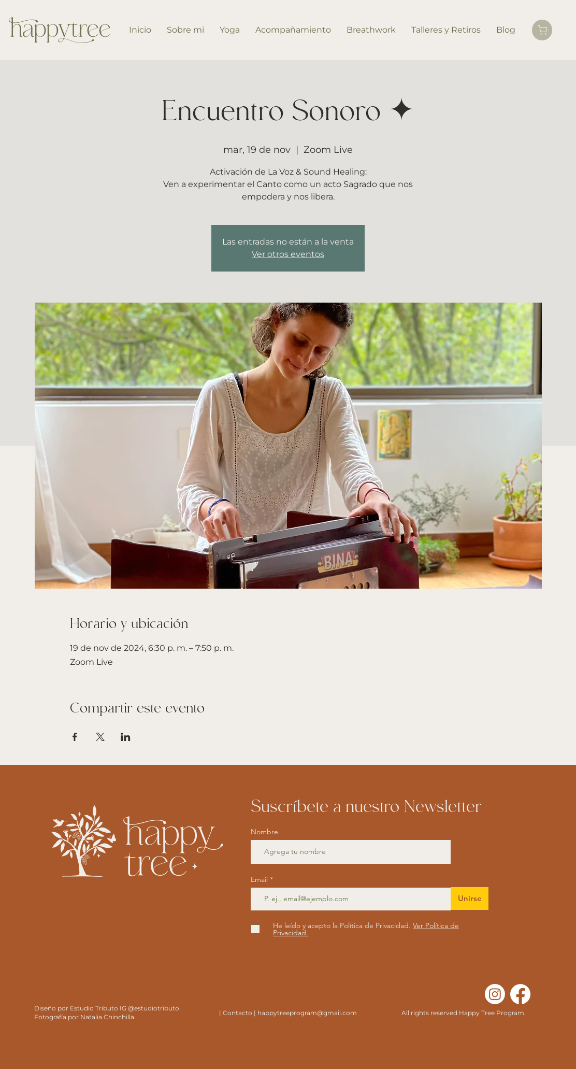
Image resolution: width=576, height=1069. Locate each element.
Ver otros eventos (288, 254)
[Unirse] (469, 898)
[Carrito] (542, 30)
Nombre (264, 831)
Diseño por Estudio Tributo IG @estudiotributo (106, 1008)
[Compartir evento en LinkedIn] (126, 737)
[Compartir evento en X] (100, 737)
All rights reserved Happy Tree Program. (463, 1013)
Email (260, 879)
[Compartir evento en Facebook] (75, 737)
